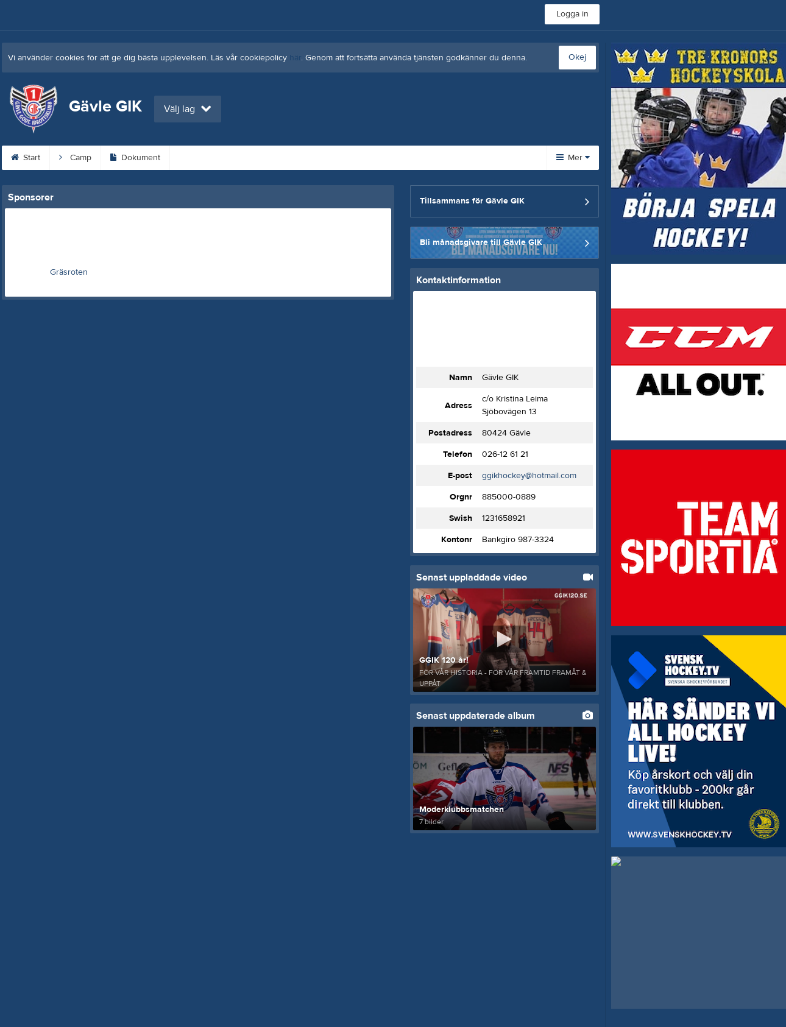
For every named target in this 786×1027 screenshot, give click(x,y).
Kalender (202, 157)
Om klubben (330, 157)
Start (25, 157)
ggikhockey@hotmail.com (529, 475)
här (295, 57)
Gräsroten (69, 272)
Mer (573, 157)
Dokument (135, 157)
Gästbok (471, 157)
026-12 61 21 (505, 454)
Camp (75, 157)
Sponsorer (404, 157)
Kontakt (263, 157)
